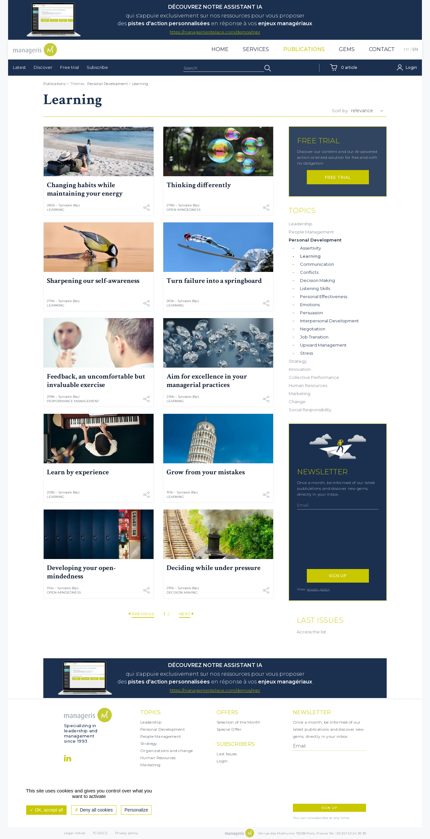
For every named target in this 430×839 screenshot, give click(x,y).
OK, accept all (46, 809)
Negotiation (312, 328)
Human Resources (308, 385)
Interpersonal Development (329, 320)
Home (220, 49)
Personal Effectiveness (323, 296)
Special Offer (229, 729)
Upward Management (323, 345)
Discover (43, 67)
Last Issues (227, 753)
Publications (304, 49)
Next (184, 613)
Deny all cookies (94, 809)
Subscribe (97, 67)
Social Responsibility (310, 409)
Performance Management (73, 401)
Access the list (311, 631)
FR (406, 49)
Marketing (299, 393)
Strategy (298, 361)
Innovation (300, 369)
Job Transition (314, 336)
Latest (19, 67)
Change (297, 401)
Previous (143, 613)
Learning (140, 83)
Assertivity (310, 248)
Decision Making (182, 592)
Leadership (300, 223)
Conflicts (309, 272)
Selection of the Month (239, 722)
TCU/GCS (100, 833)
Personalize (136, 809)
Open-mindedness (183, 210)
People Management (311, 231)
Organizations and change (166, 750)
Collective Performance (314, 377)
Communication (317, 264)
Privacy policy (126, 833)
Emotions (310, 304)
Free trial (69, 67)
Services (256, 49)
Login (222, 760)
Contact (382, 49)
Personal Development (107, 83)
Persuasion (311, 312)
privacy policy (318, 589)
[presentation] (325, 542)
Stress (306, 353)
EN (415, 49)
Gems (347, 49)
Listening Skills (315, 288)
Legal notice (74, 833)
